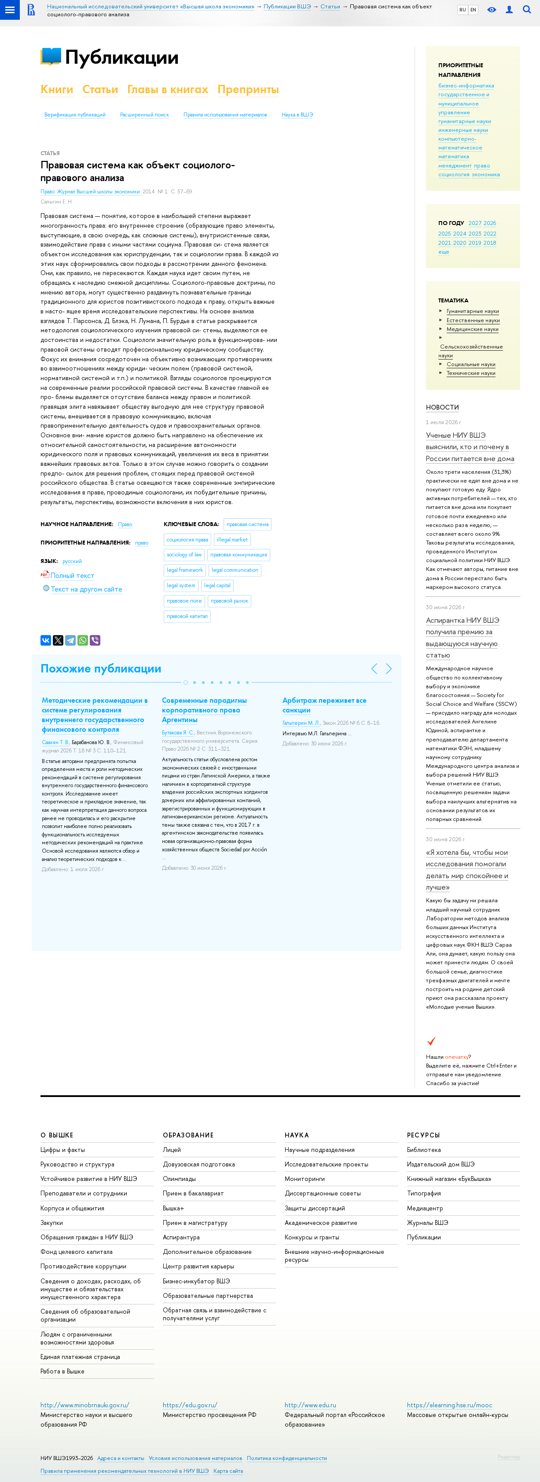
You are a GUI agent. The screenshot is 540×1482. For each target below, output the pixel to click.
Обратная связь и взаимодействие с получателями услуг (214, 1314)
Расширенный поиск (144, 114)
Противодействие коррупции (83, 1266)
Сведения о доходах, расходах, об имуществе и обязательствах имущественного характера (90, 1289)
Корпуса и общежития (72, 1208)
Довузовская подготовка (199, 1164)
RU (462, 10)
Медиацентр (425, 1208)
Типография (424, 1193)
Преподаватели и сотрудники (83, 1193)
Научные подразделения (320, 1149)
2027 (475, 223)
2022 (490, 233)
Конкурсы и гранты (312, 1237)
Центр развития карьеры (198, 1266)
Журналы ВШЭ (427, 1222)
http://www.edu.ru (310, 1405)
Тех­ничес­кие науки (471, 373)
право (482, 165)
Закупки (51, 1222)
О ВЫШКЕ (57, 1135)
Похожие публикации (101, 668)
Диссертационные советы (323, 1193)
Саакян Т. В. (55, 742)
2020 (460, 243)
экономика (486, 174)
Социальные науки (471, 364)
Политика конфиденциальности (287, 1458)
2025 (444, 233)
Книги (56, 89)
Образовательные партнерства (208, 1295)
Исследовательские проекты (326, 1164)
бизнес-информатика (466, 85)
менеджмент (455, 165)
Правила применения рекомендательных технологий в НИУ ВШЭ (124, 1471)
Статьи (100, 89)
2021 (444, 243)
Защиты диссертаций (315, 1208)
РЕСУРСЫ (424, 1135)
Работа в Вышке (62, 1371)
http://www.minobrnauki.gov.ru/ (84, 1405)
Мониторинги (305, 1178)
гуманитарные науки (464, 121)
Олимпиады (179, 1178)
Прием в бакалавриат (193, 1193)
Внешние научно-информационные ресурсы (334, 1255)
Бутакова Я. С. (178, 732)
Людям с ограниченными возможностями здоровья (77, 1338)
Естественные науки (473, 320)
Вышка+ (173, 1208)
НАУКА (297, 1135)
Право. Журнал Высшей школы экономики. (91, 191)
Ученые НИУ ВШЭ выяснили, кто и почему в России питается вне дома (470, 446)
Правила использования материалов (225, 114)
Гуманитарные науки (473, 311)
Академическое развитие (321, 1222)
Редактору (509, 1456)
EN (473, 10)
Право (125, 524)
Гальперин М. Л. (301, 722)
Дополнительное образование (207, 1251)
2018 (490, 243)
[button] (185, 682)
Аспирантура (181, 1237)
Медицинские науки (473, 329)
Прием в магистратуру (195, 1222)
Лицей (172, 1149)
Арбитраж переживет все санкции (325, 705)
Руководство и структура (77, 1164)
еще (443, 251)
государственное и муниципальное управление (463, 103)
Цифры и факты (62, 1149)
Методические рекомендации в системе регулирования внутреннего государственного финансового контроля (95, 714)
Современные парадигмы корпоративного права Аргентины (204, 709)
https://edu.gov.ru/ (190, 1405)
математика (453, 156)
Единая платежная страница (80, 1356)
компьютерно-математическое (460, 142)
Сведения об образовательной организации (85, 1315)
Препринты (248, 89)
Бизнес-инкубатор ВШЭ (196, 1281)
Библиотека (424, 1149)
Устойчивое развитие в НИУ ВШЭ (88, 1178)
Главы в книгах (168, 89)
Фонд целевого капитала (76, 1251)
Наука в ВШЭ (297, 114)
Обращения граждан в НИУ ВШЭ (86, 1237)
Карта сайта (228, 1471)
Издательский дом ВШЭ (441, 1164)
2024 (460, 233)
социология (454, 174)
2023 (475, 233)
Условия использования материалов (195, 1458)
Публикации (122, 56)
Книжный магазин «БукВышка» (449, 1178)
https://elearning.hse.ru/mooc (449, 1405)
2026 (490, 223)
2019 (475, 243)
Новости (442, 407)
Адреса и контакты (120, 1458)
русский (72, 561)
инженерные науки (463, 130)
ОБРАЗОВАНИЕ (188, 1135)
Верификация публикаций (75, 114)
